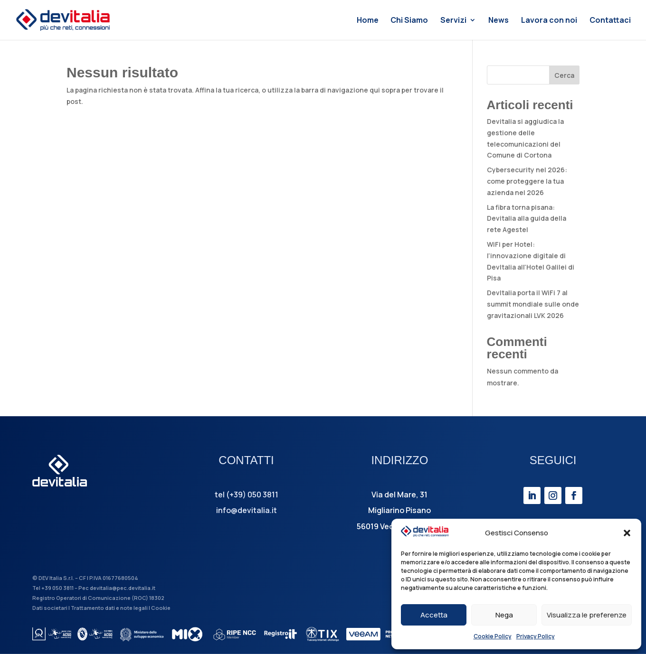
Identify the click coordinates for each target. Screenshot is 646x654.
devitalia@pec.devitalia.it (122, 587)
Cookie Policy (493, 636)
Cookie (161, 607)
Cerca (564, 75)
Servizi (453, 21)
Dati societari (49, 607)
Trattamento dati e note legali (109, 607)
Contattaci (610, 21)
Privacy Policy (535, 636)
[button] (627, 533)
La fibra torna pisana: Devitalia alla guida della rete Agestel (526, 218)
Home (368, 21)
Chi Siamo (409, 21)
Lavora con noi (549, 21)
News (498, 21)
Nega (504, 615)
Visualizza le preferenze (587, 615)
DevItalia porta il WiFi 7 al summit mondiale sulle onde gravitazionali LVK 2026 (533, 304)
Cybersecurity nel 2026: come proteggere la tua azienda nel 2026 (527, 181)
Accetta (433, 615)
